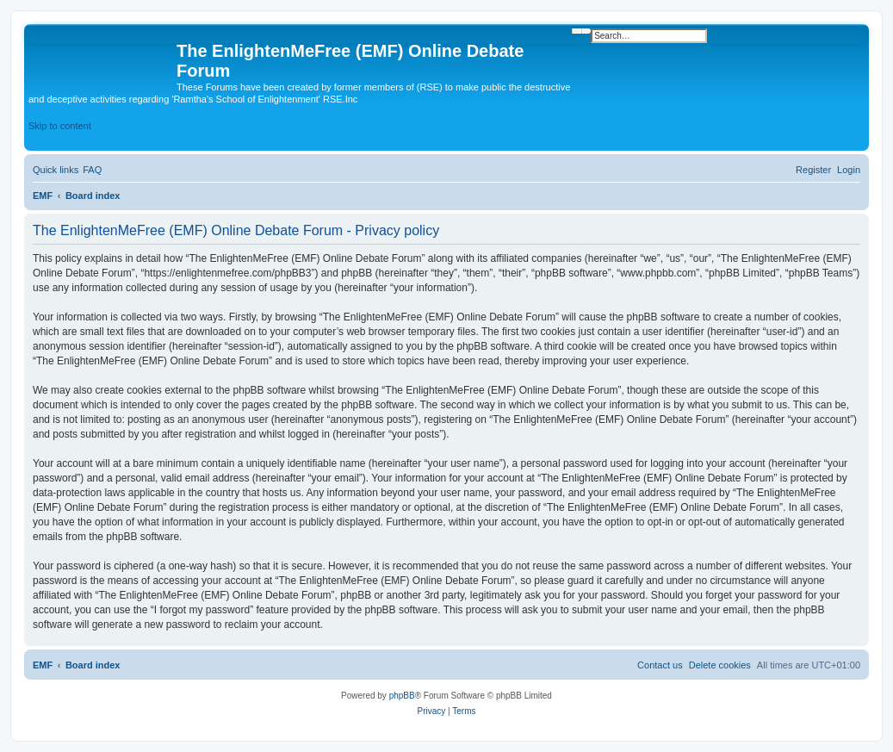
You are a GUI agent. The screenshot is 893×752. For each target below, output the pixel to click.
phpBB (402, 695)
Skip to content (59, 126)
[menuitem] (92, 170)
